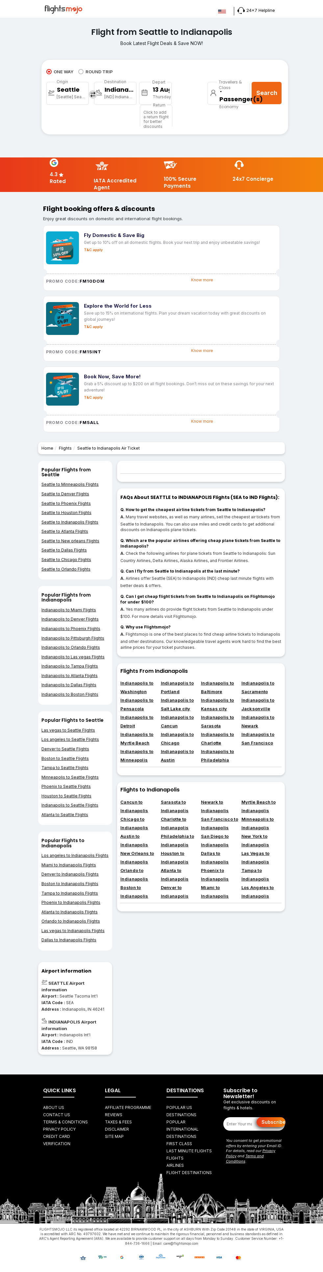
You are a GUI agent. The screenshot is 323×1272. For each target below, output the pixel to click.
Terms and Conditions (245, 1159)
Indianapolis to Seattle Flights (69, 805)
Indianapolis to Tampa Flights (69, 666)
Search (266, 92)
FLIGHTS (175, 1158)
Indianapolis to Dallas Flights (68, 684)
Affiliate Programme (128, 1107)
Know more (202, 279)
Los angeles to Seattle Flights (70, 739)
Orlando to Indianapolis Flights (70, 921)
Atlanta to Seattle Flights (64, 814)
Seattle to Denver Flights (65, 493)
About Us (53, 1107)
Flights (65, 448)
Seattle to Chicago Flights (66, 559)
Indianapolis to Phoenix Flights (70, 628)
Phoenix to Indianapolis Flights (70, 902)
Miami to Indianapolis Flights (68, 864)
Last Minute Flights (189, 1150)
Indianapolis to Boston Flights (69, 694)
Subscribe (273, 1122)
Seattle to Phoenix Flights (66, 503)
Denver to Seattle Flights (65, 748)
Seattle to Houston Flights (66, 512)
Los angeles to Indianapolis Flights (75, 855)
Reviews (113, 1114)
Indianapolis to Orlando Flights (70, 647)
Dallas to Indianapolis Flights (68, 939)
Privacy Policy (59, 1129)
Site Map (114, 1136)
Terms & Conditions (65, 1121)
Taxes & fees (118, 1121)
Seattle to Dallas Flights (64, 550)
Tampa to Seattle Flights (64, 767)
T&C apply (93, 249)
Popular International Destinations (182, 1129)
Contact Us (56, 1114)
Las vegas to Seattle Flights (68, 730)
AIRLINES (175, 1165)
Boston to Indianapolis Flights (69, 883)
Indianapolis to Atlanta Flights (69, 675)
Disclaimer (117, 1129)
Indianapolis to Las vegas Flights (73, 656)
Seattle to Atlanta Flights (64, 531)
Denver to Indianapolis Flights (70, 874)
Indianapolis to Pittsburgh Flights (72, 638)
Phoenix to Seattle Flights (66, 786)
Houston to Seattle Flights (66, 795)
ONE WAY (59, 71)
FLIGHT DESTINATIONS (189, 1172)
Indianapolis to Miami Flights (68, 609)
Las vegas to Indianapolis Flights (73, 930)
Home (47, 448)
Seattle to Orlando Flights (65, 569)
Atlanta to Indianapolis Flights (69, 911)
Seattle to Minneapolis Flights (70, 484)
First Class (179, 1143)
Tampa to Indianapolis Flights (69, 893)
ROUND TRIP (95, 71)
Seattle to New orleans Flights (70, 540)
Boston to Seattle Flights (65, 758)
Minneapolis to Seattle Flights (70, 777)
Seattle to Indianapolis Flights (69, 522)
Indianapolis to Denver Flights (70, 619)
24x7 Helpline (256, 10)
